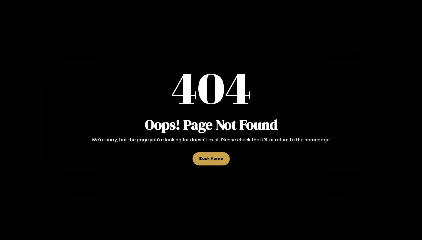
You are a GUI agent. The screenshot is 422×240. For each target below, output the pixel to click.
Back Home (211, 158)
